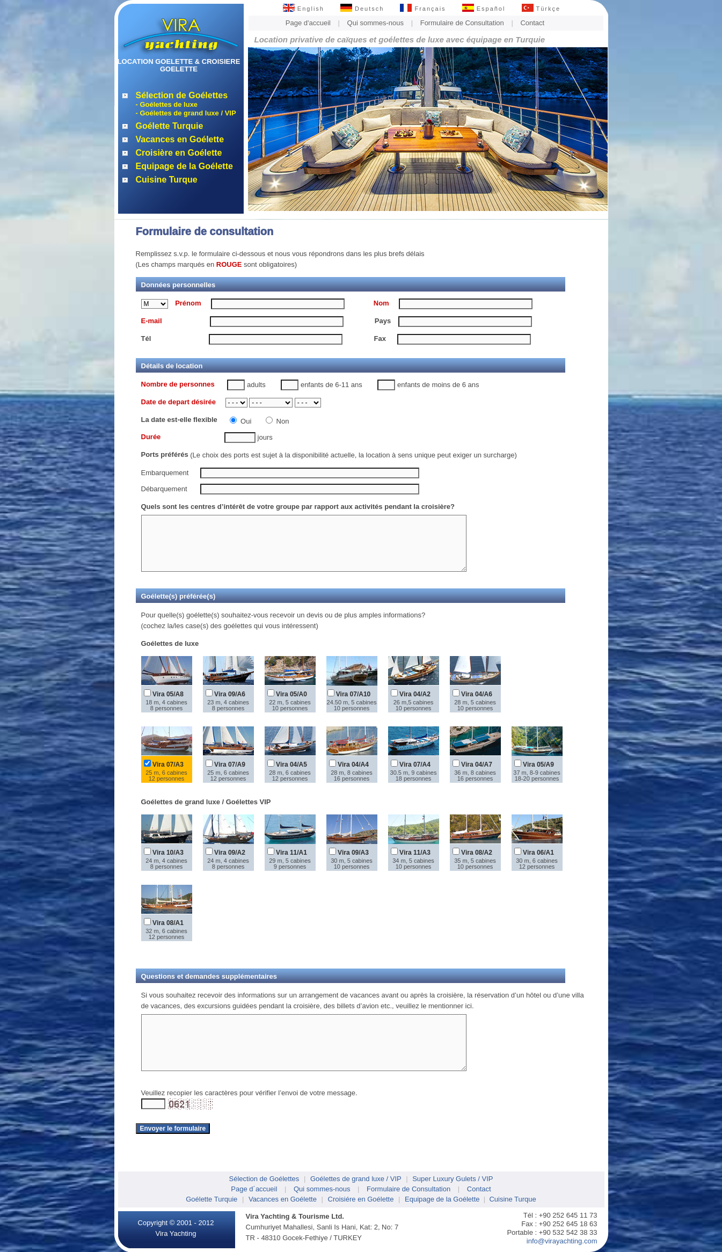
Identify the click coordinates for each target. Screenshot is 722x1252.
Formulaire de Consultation (462, 23)
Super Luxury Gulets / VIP (452, 1179)
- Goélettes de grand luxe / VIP (186, 113)
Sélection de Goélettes (182, 95)
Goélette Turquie (169, 125)
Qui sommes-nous (375, 23)
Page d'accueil (308, 23)
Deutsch (362, 8)
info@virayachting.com (562, 1241)
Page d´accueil (254, 1189)
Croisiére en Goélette (361, 1199)
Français (423, 8)
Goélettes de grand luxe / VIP (356, 1179)
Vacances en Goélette (180, 139)
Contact (532, 23)
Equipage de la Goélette (184, 166)
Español (484, 8)
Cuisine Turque (167, 179)
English (303, 8)
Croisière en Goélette (179, 152)
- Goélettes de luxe (167, 104)
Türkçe (541, 8)
